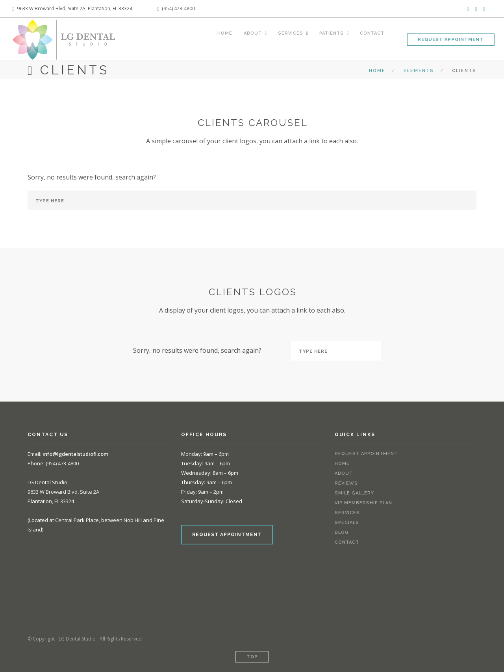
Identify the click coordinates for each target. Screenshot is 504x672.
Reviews (346, 483)
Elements (419, 70)
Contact (372, 38)
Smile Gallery (354, 493)
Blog (342, 532)
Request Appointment (451, 39)
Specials (347, 523)
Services (283, 38)
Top (252, 656)
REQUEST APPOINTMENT (227, 534)
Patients (328, 38)
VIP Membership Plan (363, 503)
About (242, 38)
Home (213, 38)
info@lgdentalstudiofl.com (76, 453)
